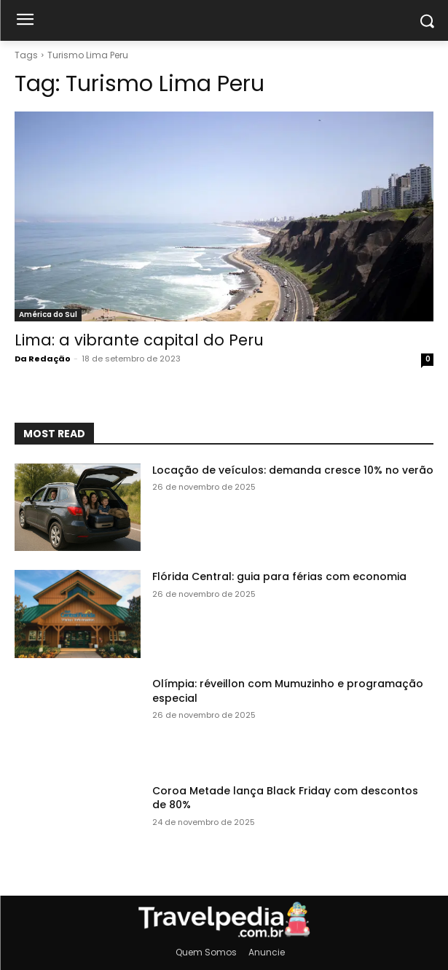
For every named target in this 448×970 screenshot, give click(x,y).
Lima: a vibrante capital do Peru (139, 340)
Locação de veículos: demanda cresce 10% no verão (292, 470)
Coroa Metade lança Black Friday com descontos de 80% (285, 798)
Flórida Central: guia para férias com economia (279, 576)
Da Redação (43, 358)
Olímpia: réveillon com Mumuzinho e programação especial (287, 690)
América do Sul (48, 314)
